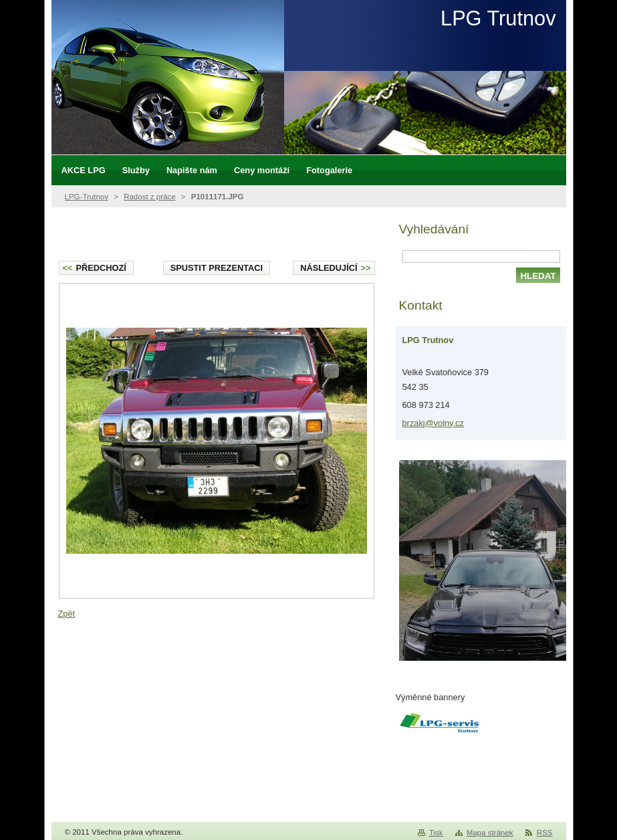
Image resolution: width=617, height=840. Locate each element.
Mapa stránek (490, 833)
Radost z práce (149, 197)
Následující (335, 268)
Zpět (67, 614)
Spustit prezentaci (216, 268)
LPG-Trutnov (87, 197)
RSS (545, 833)
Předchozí (94, 268)
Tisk (436, 833)
